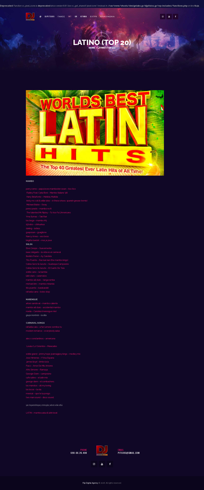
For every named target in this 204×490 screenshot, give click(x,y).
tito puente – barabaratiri (37, 288)
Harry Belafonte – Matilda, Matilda (42, 197)
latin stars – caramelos (36, 276)
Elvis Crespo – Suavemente (39, 248)
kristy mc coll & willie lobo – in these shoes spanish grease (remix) (56, 200)
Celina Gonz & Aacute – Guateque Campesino (47, 264)
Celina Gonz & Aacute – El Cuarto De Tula (45, 268)
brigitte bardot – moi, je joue (39, 240)
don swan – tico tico (66, 189)
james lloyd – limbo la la (37, 361)
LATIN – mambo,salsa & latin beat (41, 413)
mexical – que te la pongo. (38, 393)
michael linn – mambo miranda (40, 284)
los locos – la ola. (34, 389)
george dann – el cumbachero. (40, 381)
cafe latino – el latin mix (37, 377)
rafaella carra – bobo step (38, 292)
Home (92, 48)
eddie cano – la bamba (36, 272)
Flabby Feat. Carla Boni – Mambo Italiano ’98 (47, 193)
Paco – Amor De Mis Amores (39, 366)
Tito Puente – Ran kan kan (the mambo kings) (47, 260)
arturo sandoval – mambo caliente (42, 303)
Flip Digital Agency (90, 483)
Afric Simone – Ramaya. (37, 369)
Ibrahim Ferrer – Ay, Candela (39, 256)
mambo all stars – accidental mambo (43, 307)
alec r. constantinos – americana (40, 338)
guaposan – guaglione (36, 232)
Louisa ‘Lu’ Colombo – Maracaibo (41, 346)
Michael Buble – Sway (36, 204)
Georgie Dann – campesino (38, 373)
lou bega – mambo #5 (36, 220)
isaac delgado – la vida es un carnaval (43, 252)
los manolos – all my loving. (38, 385)
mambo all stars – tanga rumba (40, 280)
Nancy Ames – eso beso (37, 236)
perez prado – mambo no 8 (39, 208)
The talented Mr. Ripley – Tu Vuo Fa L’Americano (48, 212)
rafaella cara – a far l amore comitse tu (44, 327)
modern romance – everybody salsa (43, 331)
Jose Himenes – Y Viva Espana (40, 358)
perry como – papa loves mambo (41, 189)
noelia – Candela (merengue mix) (41, 311)
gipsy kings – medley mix (68, 354)
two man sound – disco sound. (40, 397)
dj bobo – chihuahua (35, 224)
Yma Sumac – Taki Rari (36, 216)
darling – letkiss (33, 228)
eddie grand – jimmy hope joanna (41, 354)
